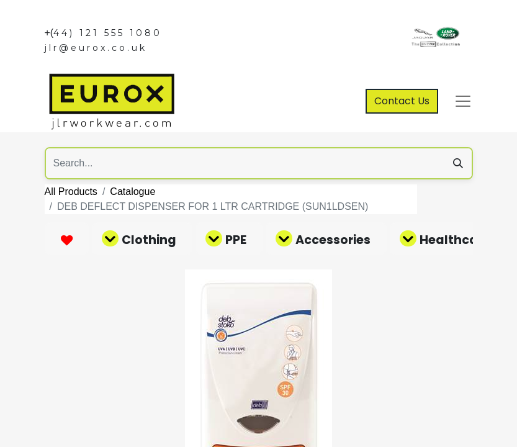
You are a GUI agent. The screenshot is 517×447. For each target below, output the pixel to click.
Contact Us (401, 101)
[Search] (458, 163)
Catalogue (132, 191)
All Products (71, 191)
